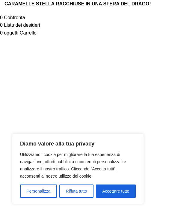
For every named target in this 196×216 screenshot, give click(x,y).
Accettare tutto (115, 191)
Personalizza (38, 191)
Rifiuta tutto (76, 191)
